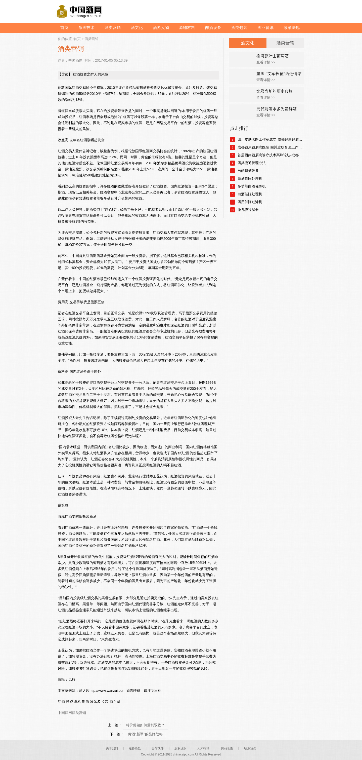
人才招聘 (203, 748)
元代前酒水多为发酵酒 (276, 109)
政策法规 (292, 27)
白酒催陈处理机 (250, 194)
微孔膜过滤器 (248, 210)
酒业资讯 (265, 27)
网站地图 (227, 748)
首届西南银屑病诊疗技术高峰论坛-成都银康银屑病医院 (271, 155)
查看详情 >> (265, 62)
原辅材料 (187, 27)
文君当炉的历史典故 (274, 91)
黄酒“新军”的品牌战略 (145, 734)
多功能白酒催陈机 (252, 186)
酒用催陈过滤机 (250, 202)
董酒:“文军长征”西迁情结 (278, 73)
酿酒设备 (213, 27)
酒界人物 (161, 27)
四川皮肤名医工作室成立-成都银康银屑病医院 (271, 139)
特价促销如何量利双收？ (145, 725)
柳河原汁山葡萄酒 (272, 56)
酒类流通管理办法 (252, 163)
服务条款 (135, 748)
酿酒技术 (86, 27)
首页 (64, 27)
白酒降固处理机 (250, 178)
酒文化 (137, 27)
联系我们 (250, 748)
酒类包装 (239, 27)
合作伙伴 (158, 748)
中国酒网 (75, 60)
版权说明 (180, 748)
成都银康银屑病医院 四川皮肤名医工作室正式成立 (271, 147)
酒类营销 (113, 27)
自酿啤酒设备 (248, 171)
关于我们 (112, 748)
